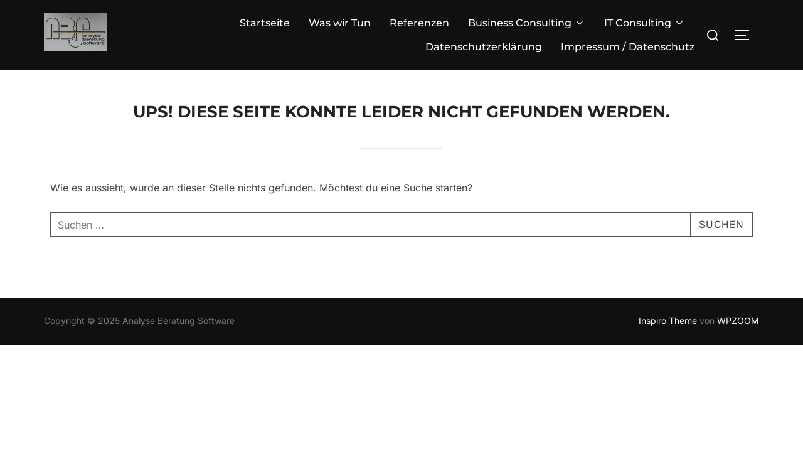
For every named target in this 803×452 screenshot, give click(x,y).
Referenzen (419, 23)
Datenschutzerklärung (483, 47)
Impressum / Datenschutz (627, 47)
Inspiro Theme (668, 320)
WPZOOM (738, 320)
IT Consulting (644, 23)
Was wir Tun (340, 23)
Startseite (265, 23)
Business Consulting (526, 23)
